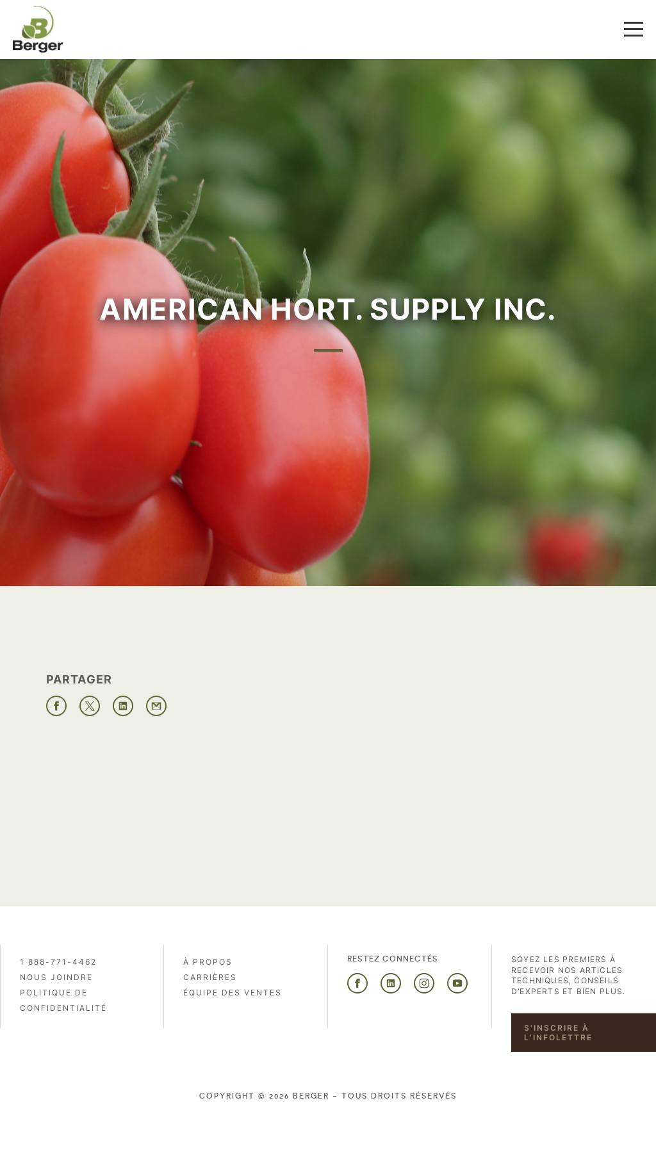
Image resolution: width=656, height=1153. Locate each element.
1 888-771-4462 (58, 962)
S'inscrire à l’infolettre (558, 1032)
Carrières (210, 977)
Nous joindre (56, 977)
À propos (208, 962)
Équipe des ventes (232, 992)
